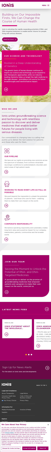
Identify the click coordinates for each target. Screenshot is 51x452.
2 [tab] (29, 354)
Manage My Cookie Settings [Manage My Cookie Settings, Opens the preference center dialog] (11, 449)
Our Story (5, 421)
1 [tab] (26, 354)
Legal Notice (24, 393)
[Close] (48, 426)
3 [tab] (31, 354)
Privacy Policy (24, 400)
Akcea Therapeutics (8, 393)
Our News (23, 421)
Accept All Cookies (29, 449)
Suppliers (4, 412)
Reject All (43, 449)
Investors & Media (25, 409)
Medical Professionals (8, 409)
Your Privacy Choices (10, 400)
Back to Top (42, 385)
